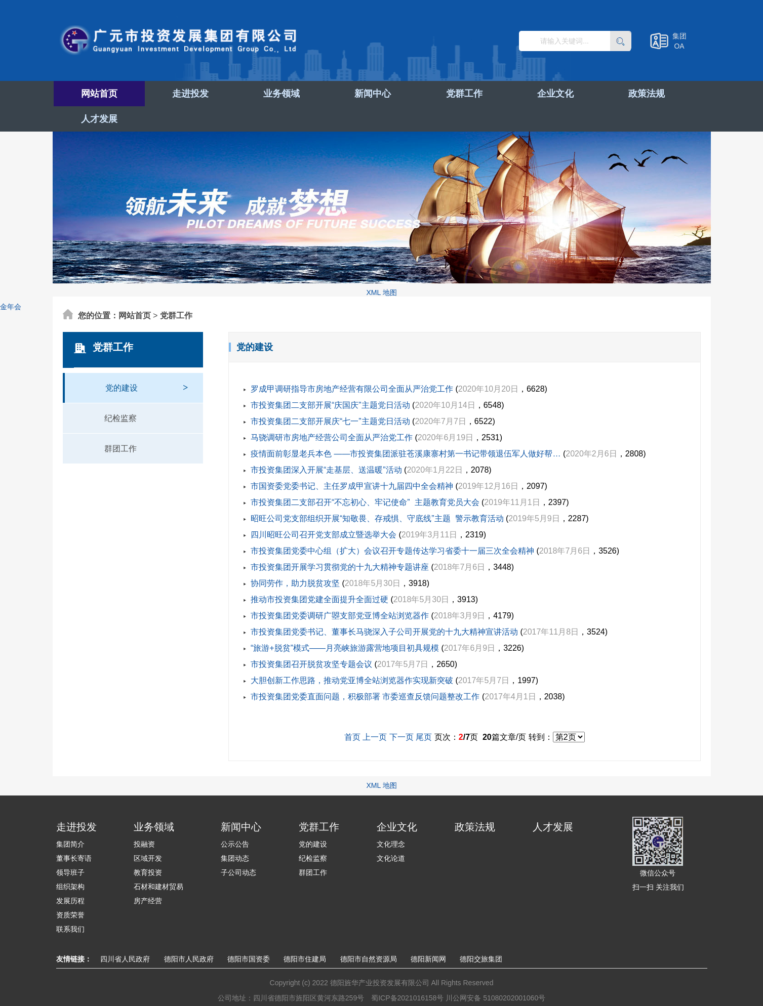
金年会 (10, 281)
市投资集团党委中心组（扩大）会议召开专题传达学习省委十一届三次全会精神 (392, 525)
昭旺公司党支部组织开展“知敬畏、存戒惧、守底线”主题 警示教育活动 (377, 493)
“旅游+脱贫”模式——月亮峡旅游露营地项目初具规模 (345, 622)
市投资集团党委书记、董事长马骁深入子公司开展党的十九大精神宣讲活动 (384, 606)
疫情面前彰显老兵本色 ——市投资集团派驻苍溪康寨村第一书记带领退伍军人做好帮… (405, 428)
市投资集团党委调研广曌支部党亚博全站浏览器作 (340, 590)
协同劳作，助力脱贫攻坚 (295, 558)
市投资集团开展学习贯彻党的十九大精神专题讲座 (340, 541)
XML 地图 (381, 267)
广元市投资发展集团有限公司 (185, 42)
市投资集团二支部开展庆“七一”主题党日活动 (330, 396)
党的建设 (146, 357)
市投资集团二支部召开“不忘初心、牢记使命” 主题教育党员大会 (365, 477)
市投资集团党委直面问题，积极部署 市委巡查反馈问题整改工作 (365, 671)
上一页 (375, 711)
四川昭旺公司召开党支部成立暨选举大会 (323, 509)
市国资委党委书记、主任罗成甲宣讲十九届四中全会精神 (352, 460)
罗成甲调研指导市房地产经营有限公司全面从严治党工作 (352, 363)
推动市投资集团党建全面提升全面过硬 (319, 574)
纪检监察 (120, 393)
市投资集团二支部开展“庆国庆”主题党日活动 (330, 379)
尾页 (424, 711)
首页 (352, 711)
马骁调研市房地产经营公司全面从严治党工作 (332, 412)
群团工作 (120, 423)
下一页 (401, 711)
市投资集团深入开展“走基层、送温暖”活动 (326, 444)
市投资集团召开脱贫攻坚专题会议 (311, 639)
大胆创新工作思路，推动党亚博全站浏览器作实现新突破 (352, 655)
